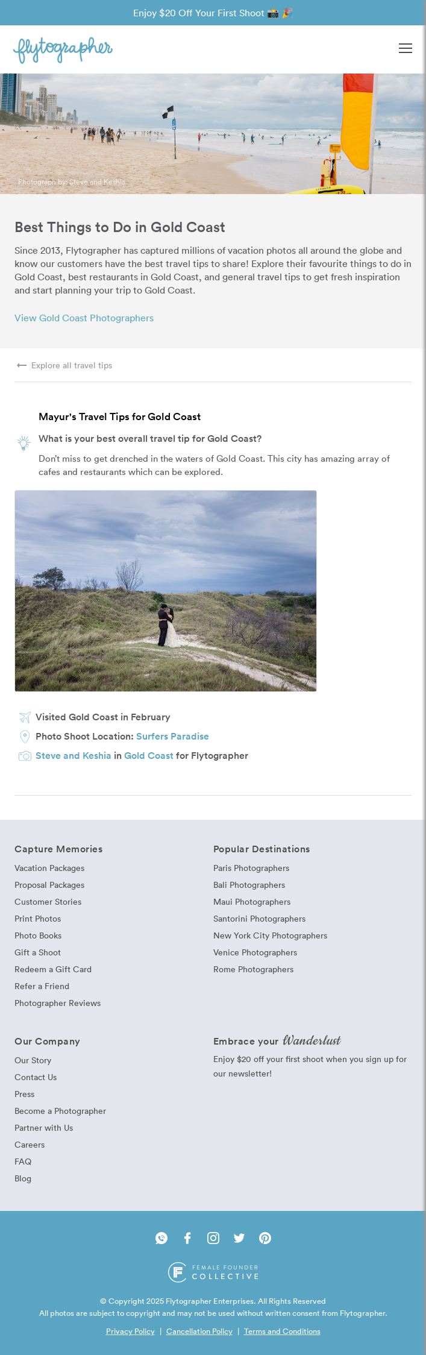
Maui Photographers (251, 901)
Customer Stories (47, 901)
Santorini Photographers (259, 918)
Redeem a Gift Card (53, 969)
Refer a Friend (41, 986)
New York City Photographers (270, 935)
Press (24, 1093)
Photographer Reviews (57, 1002)
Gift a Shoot (37, 952)
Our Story (32, 1060)
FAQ (22, 1161)
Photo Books (37, 935)
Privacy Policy (130, 1330)
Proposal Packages (49, 884)
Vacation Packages (49, 867)
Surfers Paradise (172, 736)
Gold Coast (149, 755)
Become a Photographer (60, 1110)
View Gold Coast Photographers (84, 318)
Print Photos (37, 918)
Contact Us (35, 1077)
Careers (29, 1144)
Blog (22, 1178)
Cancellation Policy (199, 1330)
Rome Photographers (253, 969)
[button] (405, 49)
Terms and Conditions (282, 1330)
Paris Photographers (251, 867)
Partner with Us (43, 1127)
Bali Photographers (249, 884)
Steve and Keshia (97, 181)
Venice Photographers (255, 952)
